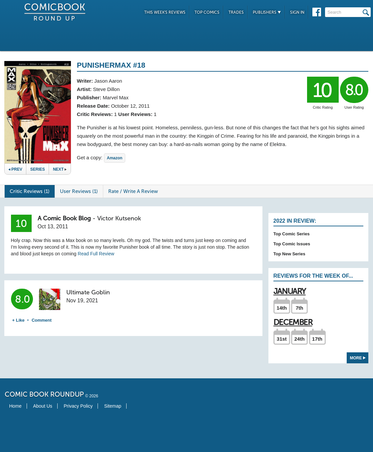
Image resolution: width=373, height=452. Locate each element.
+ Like (18, 320)
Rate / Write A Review (133, 191)
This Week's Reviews (165, 12)
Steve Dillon (106, 89)
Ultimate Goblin (88, 292)
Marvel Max (116, 97)
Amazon (115, 158)
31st (282, 339)
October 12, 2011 (130, 106)
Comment (42, 320)
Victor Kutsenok (119, 218)
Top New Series (289, 253)
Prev (15, 169)
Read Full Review (96, 253)
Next (60, 169)
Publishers (267, 12)
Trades (236, 12)
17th (317, 339)
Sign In (297, 12)
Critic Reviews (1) (30, 191)
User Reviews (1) (79, 191)
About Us (42, 406)
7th (299, 308)
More (358, 358)
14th (281, 308)
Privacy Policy (78, 406)
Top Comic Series (291, 233)
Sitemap (112, 406)
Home (15, 406)
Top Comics (206, 12)
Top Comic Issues (291, 243)
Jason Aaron (108, 81)
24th (299, 339)
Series (37, 169)
